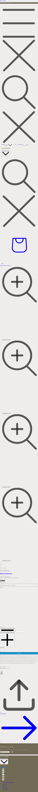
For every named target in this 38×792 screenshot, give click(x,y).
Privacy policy (4, 786)
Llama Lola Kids (5, 782)
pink (8, 585)
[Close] (0, 742)
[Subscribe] (12, 752)
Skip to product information (5, 265)
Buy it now (19, 653)
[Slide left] (0, 562)
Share (1, 673)
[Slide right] (0, 565)
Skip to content (3, 0)
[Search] (19, 108)
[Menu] (19, 39)
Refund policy (4, 784)
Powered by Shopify (11, 782)
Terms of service (4, 787)
